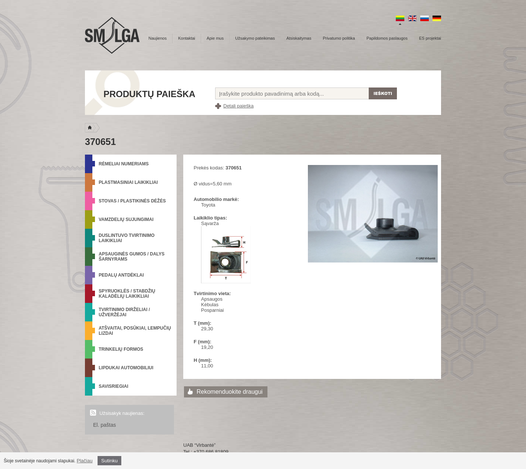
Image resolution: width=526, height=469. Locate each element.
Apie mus (215, 38)
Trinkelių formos (121, 349)
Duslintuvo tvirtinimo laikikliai (127, 238)
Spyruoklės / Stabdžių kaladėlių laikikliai (127, 293)
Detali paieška (238, 106)
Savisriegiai (113, 386)
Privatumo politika (339, 38)
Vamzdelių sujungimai (126, 219)
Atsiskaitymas (298, 38)
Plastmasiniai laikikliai (128, 182)
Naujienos (157, 38)
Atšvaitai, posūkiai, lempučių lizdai (135, 331)
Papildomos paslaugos (387, 38)
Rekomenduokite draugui (230, 392)
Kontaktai (186, 38)
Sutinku (109, 460)
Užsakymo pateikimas (255, 38)
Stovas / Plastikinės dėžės (132, 201)
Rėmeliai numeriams (124, 163)
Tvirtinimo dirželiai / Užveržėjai (124, 312)
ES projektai (430, 38)
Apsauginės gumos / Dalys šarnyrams (132, 256)
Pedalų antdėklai (121, 275)
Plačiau (85, 460)
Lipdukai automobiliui (126, 367)
